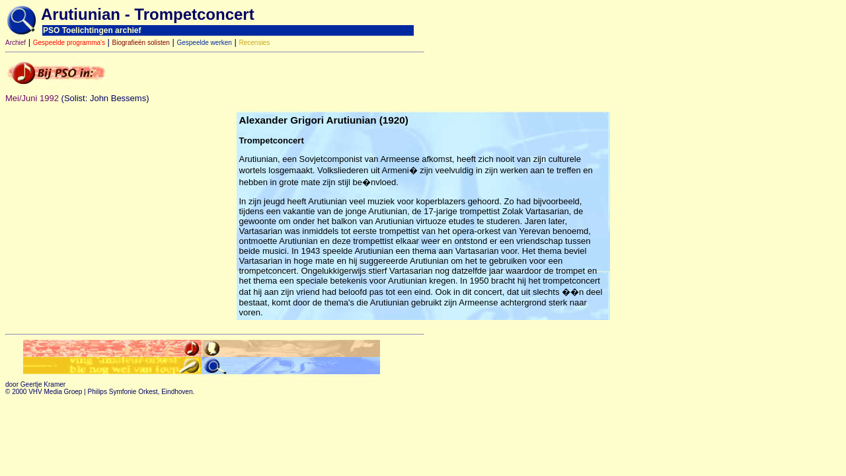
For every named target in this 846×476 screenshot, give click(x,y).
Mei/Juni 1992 (32, 98)
